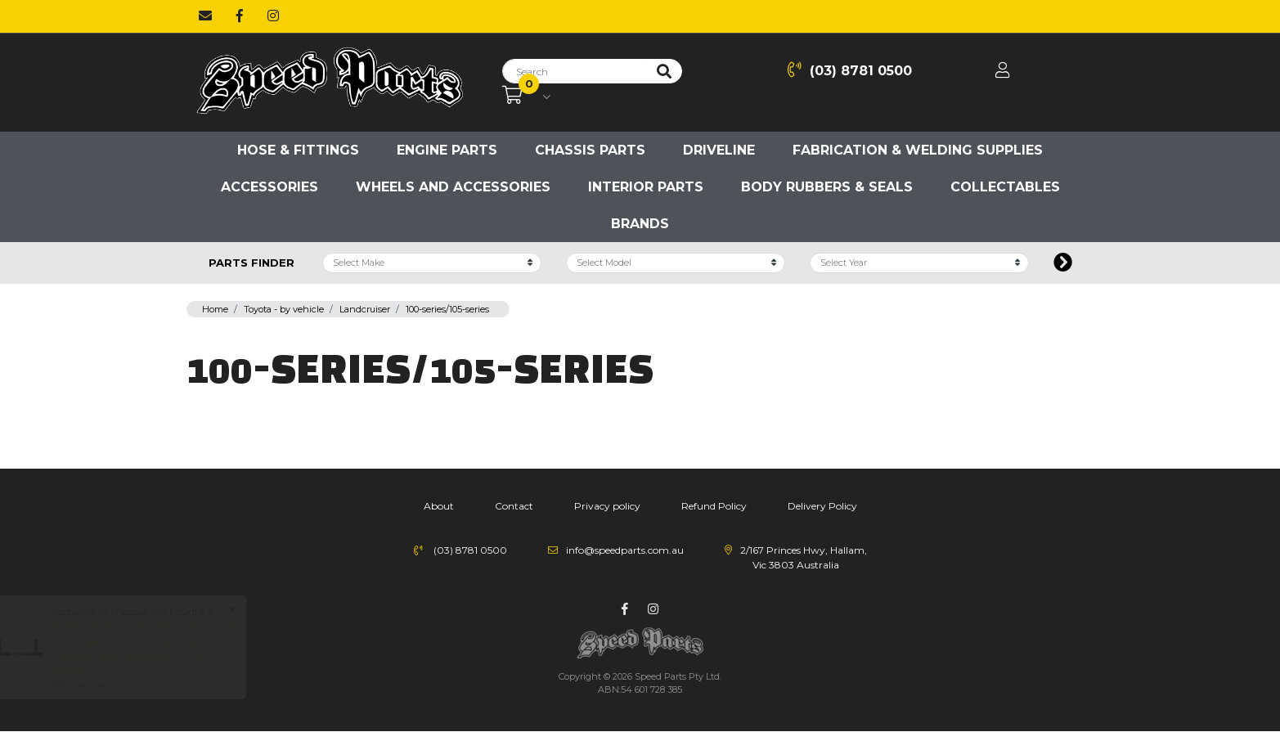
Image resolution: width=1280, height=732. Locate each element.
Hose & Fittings (298, 150)
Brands (640, 223)
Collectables (1005, 187)
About (439, 506)
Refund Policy (714, 506)
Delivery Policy (822, 506)
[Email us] (205, 16)
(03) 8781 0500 (850, 70)
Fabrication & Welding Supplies (918, 150)
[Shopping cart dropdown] (526, 95)
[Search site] (664, 71)
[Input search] (574, 71)
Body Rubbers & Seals (827, 187)
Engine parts (447, 150)
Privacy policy (607, 506)
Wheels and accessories (453, 187)
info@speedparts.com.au (625, 550)
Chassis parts (590, 150)
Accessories (269, 187)
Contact (514, 506)
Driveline (719, 150)
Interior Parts (645, 187)
